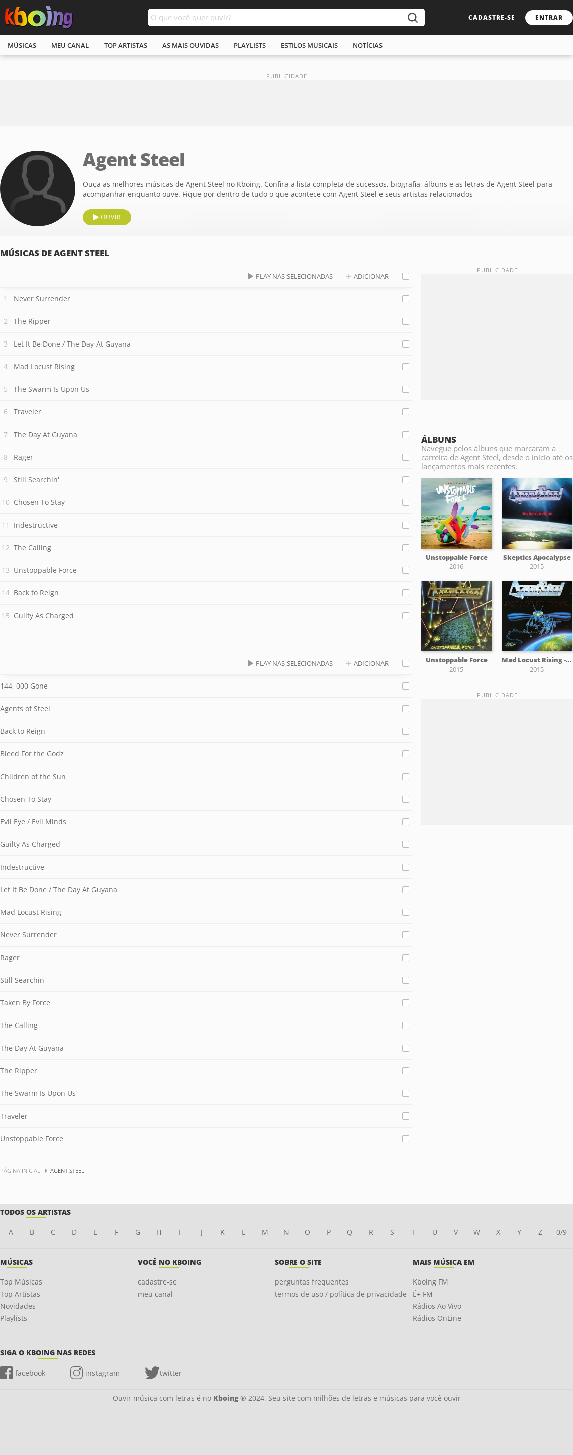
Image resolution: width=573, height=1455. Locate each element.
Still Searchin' (36, 479)
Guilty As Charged (44, 615)
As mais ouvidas (190, 45)
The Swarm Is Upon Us (51, 389)
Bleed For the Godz (32, 753)
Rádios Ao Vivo (437, 1306)
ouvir (111, 217)
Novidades (18, 1306)
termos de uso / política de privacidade (341, 1294)
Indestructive (36, 525)
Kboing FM (430, 1282)
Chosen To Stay (39, 502)
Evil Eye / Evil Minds (33, 821)
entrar (549, 17)
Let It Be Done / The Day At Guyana (72, 344)
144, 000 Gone (24, 686)
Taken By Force (25, 1002)
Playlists (13, 1318)
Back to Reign (36, 592)
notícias (368, 45)
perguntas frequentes (312, 1282)
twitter (171, 1373)
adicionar (371, 276)
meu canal (70, 45)
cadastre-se (491, 17)
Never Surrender (42, 298)
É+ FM (423, 1294)
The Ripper (32, 321)
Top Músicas (21, 1282)
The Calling (32, 547)
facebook (30, 1373)
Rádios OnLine (437, 1318)
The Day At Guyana (45, 434)
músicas (22, 45)
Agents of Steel (25, 708)
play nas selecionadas (294, 276)
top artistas (125, 45)
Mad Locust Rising (44, 366)
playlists (250, 45)
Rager (23, 457)
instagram (102, 1373)
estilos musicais (309, 45)
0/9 (561, 1232)
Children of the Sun (33, 776)
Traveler (27, 411)
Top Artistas (20, 1294)
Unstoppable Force (45, 570)
